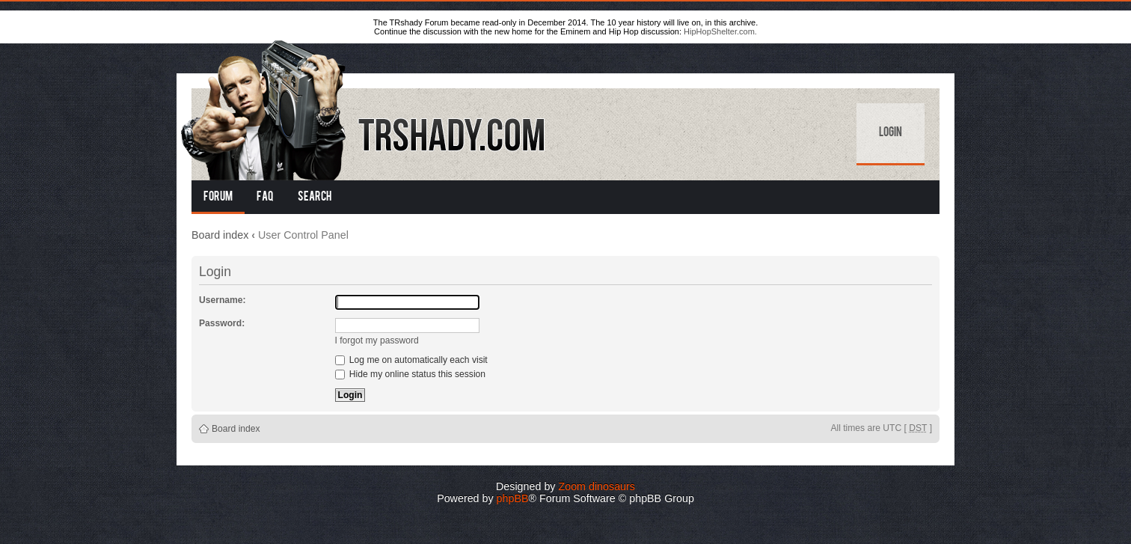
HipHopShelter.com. (720, 31)
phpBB (513, 498)
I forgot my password (377, 340)
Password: (222, 323)
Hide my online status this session (410, 374)
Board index (219, 235)
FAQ (265, 197)
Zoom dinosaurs (596, 486)
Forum (218, 197)
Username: (222, 300)
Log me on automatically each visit (411, 360)
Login (890, 133)
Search (314, 197)
